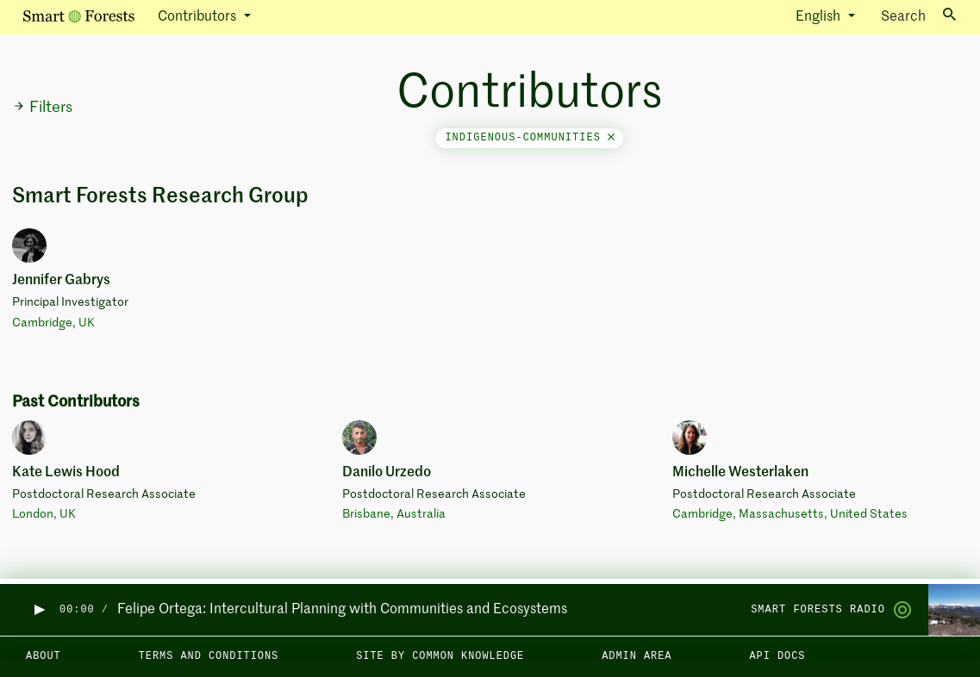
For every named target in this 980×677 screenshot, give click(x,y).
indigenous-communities (530, 138)
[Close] (611, 138)
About (43, 656)
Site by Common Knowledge (440, 656)
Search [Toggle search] (918, 16)
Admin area (636, 656)
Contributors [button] (199, 17)
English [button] (820, 17)
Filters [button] (42, 107)
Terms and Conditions (209, 656)
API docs (777, 656)
